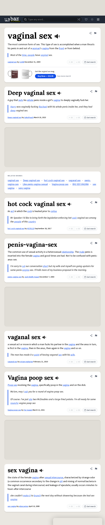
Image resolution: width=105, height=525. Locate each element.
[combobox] (52, 19)
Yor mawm (28, 410)
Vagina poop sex (60, 184)
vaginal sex (12, 62)
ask (26, 391)
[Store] (86, 19)
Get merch (90, 62)
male (81, 252)
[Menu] (98, 19)
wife (73, 355)
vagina (45, 48)
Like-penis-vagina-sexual (35, 184)
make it (27, 495)
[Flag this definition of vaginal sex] (95, 33)
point (36, 355)
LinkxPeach (28, 117)
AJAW (22, 62)
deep (13, 110)
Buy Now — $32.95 (45, 76)
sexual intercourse (54, 477)
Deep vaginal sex (14, 117)
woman (36, 48)
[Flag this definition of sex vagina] (96, 469)
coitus (54, 211)
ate (30, 399)
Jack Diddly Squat (31, 277)
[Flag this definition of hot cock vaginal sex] (96, 202)
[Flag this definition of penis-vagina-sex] (96, 243)
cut (23, 266)
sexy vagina (24, 188)
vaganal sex (75, 180)
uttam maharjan (26, 361)
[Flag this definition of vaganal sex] (96, 335)
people (31, 55)
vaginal (44, 55)
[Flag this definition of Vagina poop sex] (96, 376)
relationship (68, 252)
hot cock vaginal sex (54, 180)
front (61, 48)
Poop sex (12, 385)
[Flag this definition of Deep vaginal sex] (96, 91)
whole (30, 100)
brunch (37, 495)
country (32, 221)
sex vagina (12, 506)
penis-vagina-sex (15, 277)
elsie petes (23, 506)
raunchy (14, 403)
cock (29, 211)
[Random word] (78, 19)
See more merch (64, 76)
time (24, 55)
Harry (13, 106)
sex (60, 355)
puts (21, 100)
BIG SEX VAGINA (80, 184)
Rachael (43, 106)
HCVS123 (30, 228)
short (45, 266)
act (12, 211)
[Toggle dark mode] (92, 19)
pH (61, 481)
